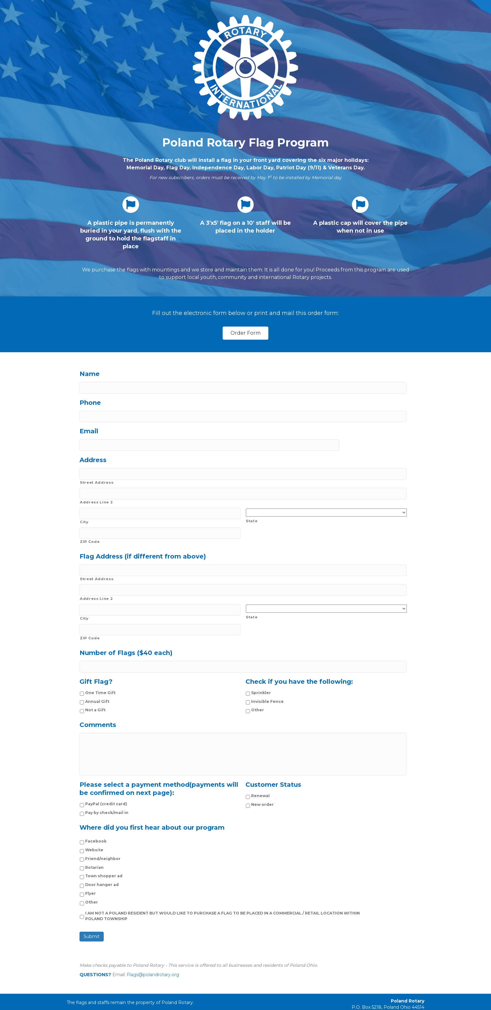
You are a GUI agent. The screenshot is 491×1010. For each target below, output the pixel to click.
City (84, 513)
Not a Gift (95, 692)
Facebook (95, 831)
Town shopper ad (103, 866)
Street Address (96, 476)
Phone (90, 401)
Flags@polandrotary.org (153, 965)
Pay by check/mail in (106, 803)
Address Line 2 (96, 494)
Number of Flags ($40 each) (126, 637)
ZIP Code (90, 531)
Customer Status (273, 775)
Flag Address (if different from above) (143, 546)
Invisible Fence (267, 684)
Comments (98, 707)
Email (89, 428)
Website (94, 840)
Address (93, 455)
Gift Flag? (96, 664)
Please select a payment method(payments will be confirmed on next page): (159, 779)
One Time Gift (100, 675)
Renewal (260, 786)
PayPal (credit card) (106, 794)
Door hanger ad (102, 875)
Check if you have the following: (299, 664)
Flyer (90, 883)
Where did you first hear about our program (152, 818)
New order (262, 794)
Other (257, 692)
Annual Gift (97, 684)
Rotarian (94, 857)
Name (90, 374)
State (251, 513)
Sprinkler (261, 675)
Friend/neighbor (103, 849)
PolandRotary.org (405, 1004)
